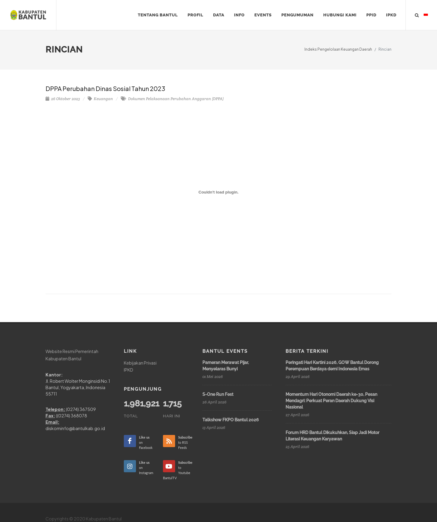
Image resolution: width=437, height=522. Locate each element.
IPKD (128, 369)
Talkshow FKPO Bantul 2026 (230, 419)
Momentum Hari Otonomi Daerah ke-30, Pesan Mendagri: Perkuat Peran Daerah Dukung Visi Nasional (331, 400)
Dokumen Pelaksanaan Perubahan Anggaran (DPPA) (172, 98)
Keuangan (100, 98)
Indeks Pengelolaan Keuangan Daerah (338, 49)
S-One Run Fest (217, 394)
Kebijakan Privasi (140, 362)
